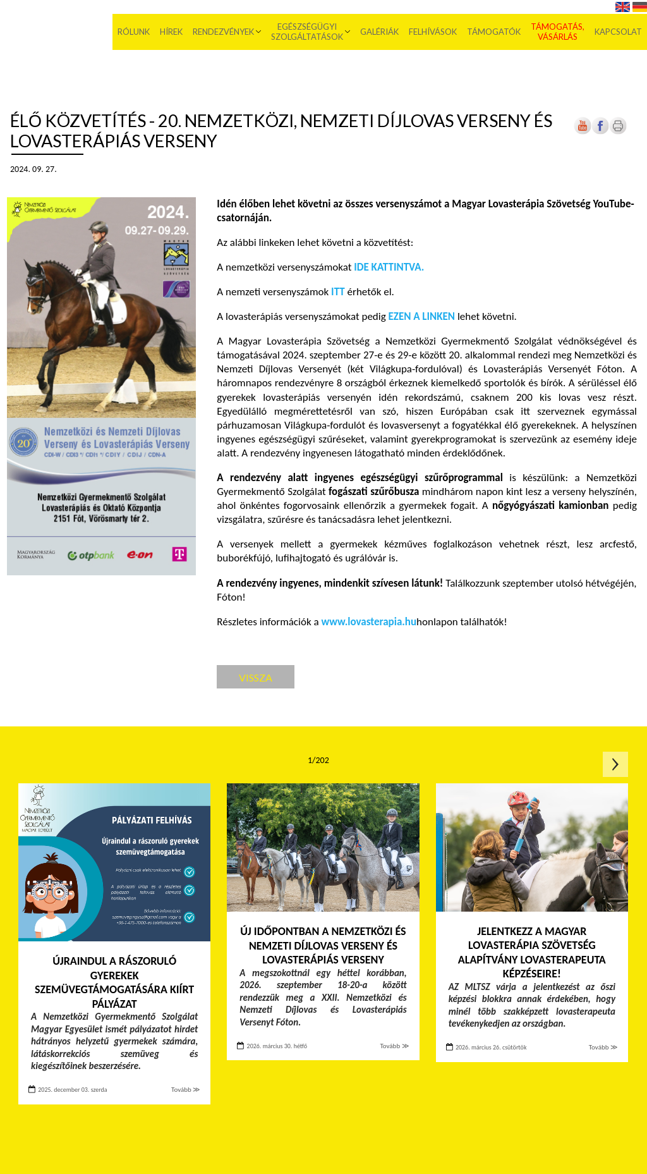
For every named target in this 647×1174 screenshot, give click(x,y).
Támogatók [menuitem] (494, 32)
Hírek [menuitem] (171, 32)
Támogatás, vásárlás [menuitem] (557, 31)
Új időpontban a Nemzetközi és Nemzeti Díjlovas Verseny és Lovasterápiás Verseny (323, 945)
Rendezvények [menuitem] (223, 32)
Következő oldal (615, 764)
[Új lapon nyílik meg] (600, 131)
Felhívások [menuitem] (433, 32)
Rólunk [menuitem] (134, 32)
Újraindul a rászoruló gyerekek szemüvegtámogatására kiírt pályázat (114, 982)
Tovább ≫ (185, 1089)
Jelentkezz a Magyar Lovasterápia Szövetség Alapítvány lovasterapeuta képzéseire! (532, 952)
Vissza (255, 677)
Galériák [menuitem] (379, 32)
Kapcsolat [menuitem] (618, 32)
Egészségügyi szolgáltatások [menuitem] (307, 31)
